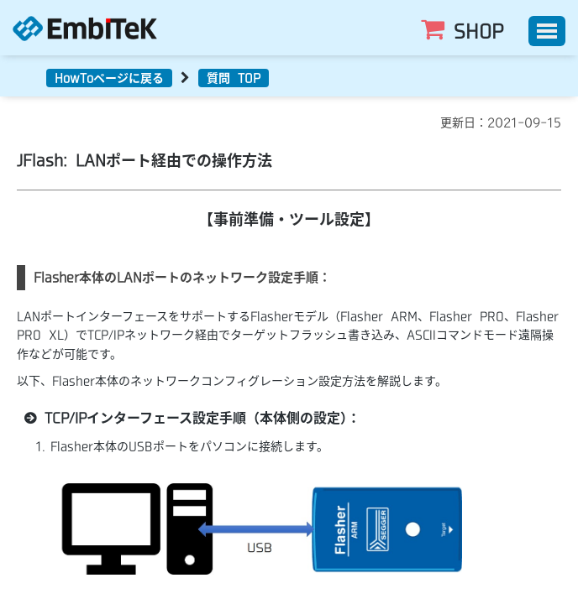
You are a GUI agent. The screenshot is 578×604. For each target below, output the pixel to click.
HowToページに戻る (109, 78)
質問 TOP (233, 78)
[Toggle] (546, 31)
